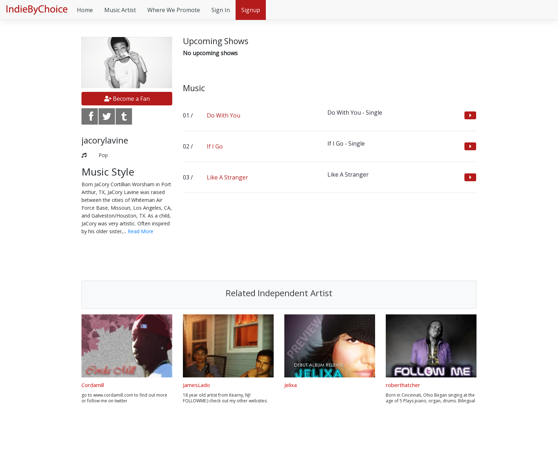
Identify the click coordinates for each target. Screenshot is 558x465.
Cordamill (92, 384)
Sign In (220, 10)
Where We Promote (173, 10)
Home (85, 10)
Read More (140, 231)
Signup (250, 10)
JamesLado (196, 384)
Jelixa (290, 384)
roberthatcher (403, 384)
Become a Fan (127, 99)
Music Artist (120, 10)
